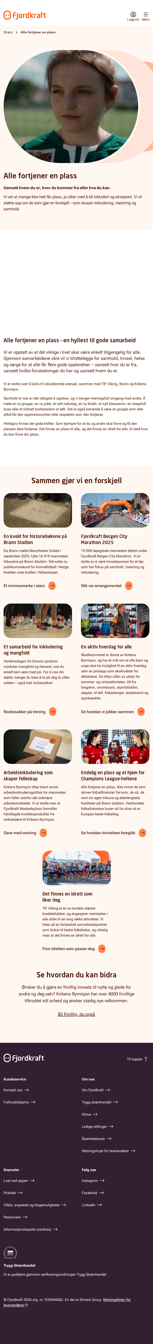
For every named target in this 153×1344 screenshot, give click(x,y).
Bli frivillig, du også (76, 1014)
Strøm (8, 32)
